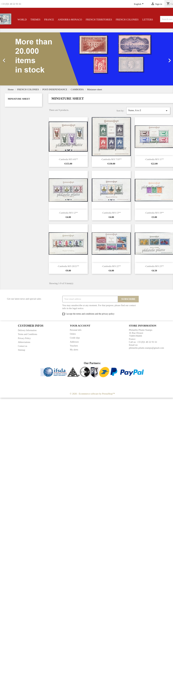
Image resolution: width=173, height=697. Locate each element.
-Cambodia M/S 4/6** (68, 159)
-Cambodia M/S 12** (68, 213)
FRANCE (49, 19)
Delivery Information (27, 330)
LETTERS (147, 19)
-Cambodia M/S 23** (154, 266)
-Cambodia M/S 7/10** (111, 159)
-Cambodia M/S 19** (154, 213)
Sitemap (21, 350)
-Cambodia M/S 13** (111, 213)
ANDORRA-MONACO (70, 19)
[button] (13, 58)
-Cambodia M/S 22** (111, 266)
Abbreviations (24, 342)
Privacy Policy (24, 338)
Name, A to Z (148, 111)
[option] (86, 58)
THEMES (35, 19)
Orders (73, 334)
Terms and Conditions (27, 334)
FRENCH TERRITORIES (99, 19)
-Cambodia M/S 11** (154, 159)
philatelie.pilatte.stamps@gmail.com (146, 347)
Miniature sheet (19, 99)
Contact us (22, 346)
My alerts (74, 349)
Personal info (75, 330)
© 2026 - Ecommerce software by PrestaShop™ (92, 393)
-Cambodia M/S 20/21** (68, 266)
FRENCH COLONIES (127, 19)
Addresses (74, 342)
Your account (80, 325)
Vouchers (74, 346)
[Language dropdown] (139, 4)
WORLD (22, 19)
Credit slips (75, 338)
